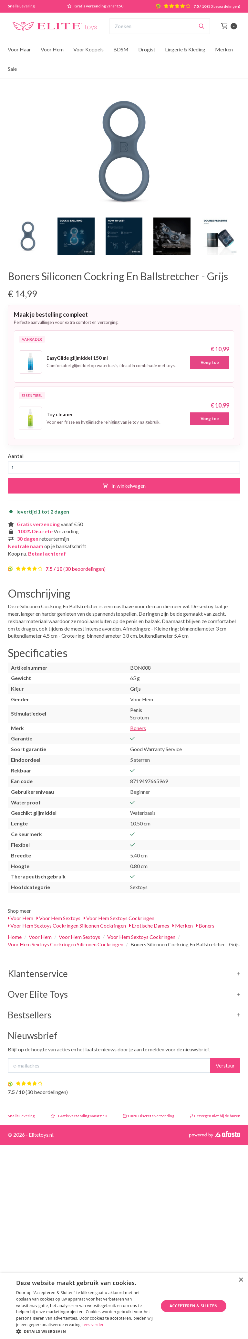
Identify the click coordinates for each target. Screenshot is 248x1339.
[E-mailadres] (109, 1065)
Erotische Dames (149, 925)
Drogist (146, 49)
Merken (224, 49)
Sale (12, 69)
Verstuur (225, 1065)
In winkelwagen (124, 486)
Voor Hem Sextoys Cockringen (119, 918)
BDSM (121, 49)
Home (15, 937)
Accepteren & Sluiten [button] (194, 1306)
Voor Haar (19, 49)
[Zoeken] (201, 26)
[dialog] (124, 1306)
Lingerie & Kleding (185, 49)
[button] (85, 1331)
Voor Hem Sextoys (58, 918)
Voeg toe (210, 362)
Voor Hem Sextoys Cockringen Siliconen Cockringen (67, 925)
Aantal (16, 456)
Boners (138, 728)
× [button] (240, 1280)
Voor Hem (52, 49)
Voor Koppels (88, 49)
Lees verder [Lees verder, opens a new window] (93, 1324)
